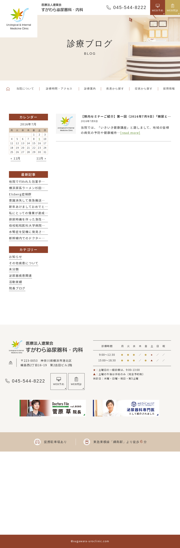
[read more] (130, 132)
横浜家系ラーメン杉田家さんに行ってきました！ (45, 188)
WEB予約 (58, 384)
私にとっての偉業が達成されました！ (37, 213)
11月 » (41, 158)
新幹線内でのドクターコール (30, 238)
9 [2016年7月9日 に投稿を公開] (39, 139)
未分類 (14, 269)
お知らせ (15, 256)
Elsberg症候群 (20, 194)
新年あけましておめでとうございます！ (38, 206)
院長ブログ (17, 288)
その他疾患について (23, 263)
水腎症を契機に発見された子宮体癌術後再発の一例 (46, 232)
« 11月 (16, 158)
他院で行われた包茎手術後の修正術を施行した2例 (46, 181)
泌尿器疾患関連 (20, 275)
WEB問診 (76, 384)
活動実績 (15, 282)
